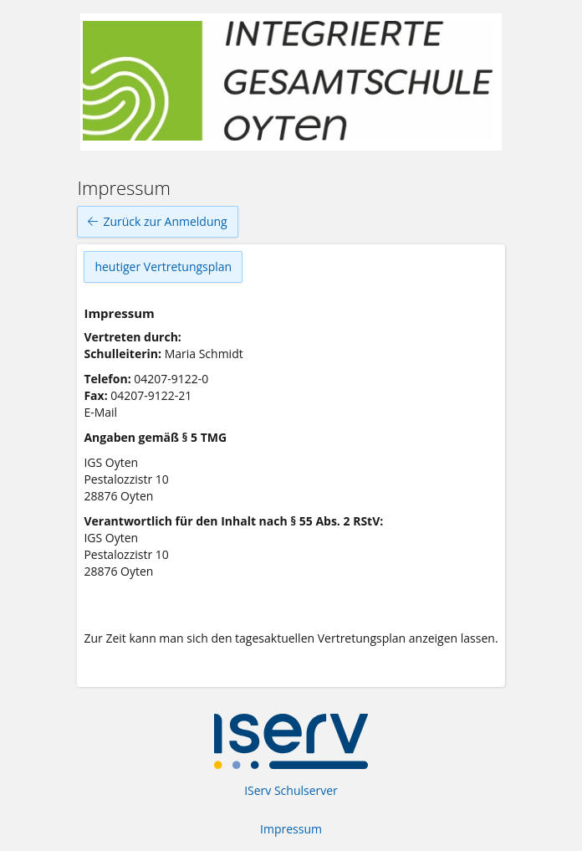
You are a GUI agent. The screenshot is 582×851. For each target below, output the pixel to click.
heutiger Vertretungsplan (163, 266)
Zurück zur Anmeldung (157, 221)
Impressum (291, 829)
